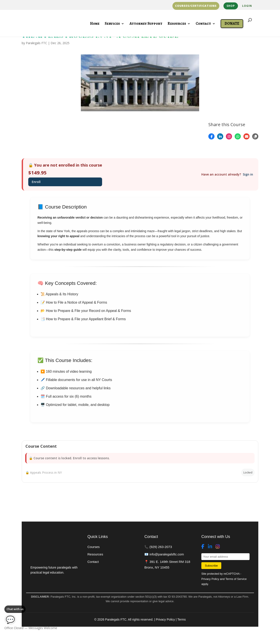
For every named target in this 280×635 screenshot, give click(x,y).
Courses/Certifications (196, 6)
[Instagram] (218, 546)
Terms (181, 619)
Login (247, 6)
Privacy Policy (210, 579)
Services (112, 24)
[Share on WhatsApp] (238, 136)
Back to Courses (43, 499)
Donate (232, 23)
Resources (177, 24)
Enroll (36, 182)
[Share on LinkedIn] (220, 136)
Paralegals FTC (36, 43)
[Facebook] (202, 546)
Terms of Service (236, 579)
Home (94, 24)
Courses (93, 547)
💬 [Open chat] (10, 619)
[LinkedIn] (210, 546)
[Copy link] (255, 136)
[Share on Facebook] (211, 136)
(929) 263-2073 (160, 547)
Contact (203, 24)
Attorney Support (145, 24)
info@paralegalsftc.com (166, 554)
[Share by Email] (246, 136)
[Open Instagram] (229, 136)
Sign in (248, 174)
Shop (231, 6)
